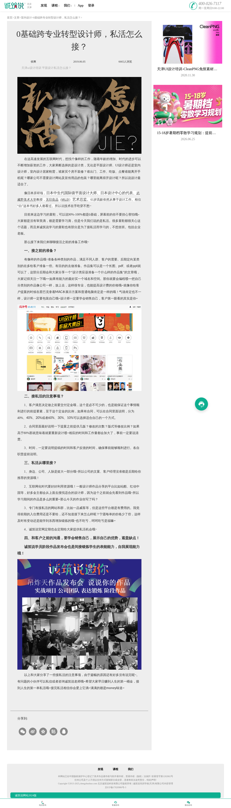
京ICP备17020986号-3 (115, 787)
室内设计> (27, 17)
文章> (17, 17)
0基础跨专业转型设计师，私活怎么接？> (57, 17)
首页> (10, 17)
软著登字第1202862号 (162, 776)
